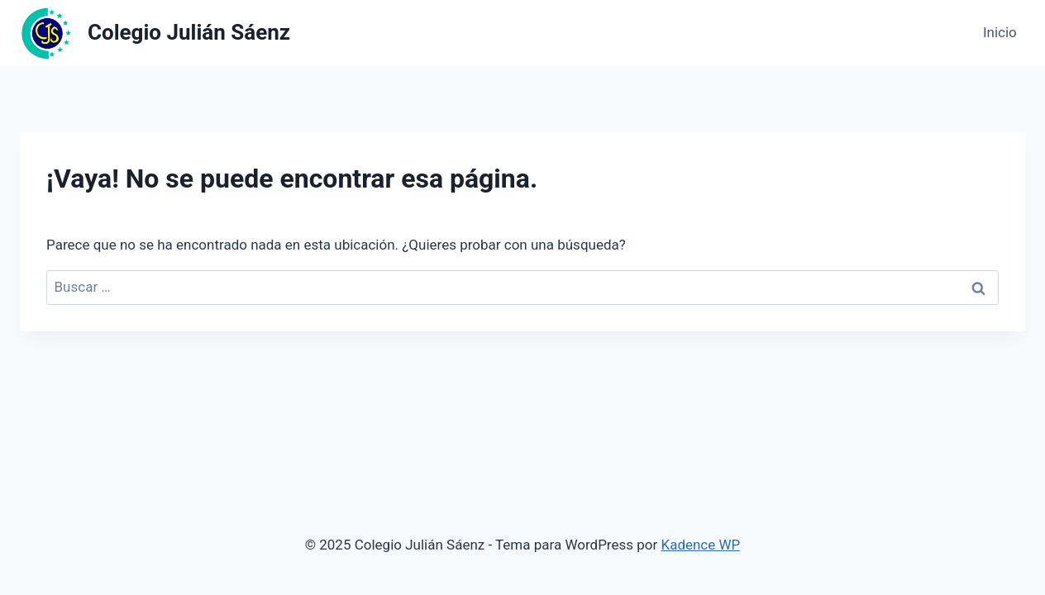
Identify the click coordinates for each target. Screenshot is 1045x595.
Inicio (1000, 32)
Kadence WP (700, 544)
